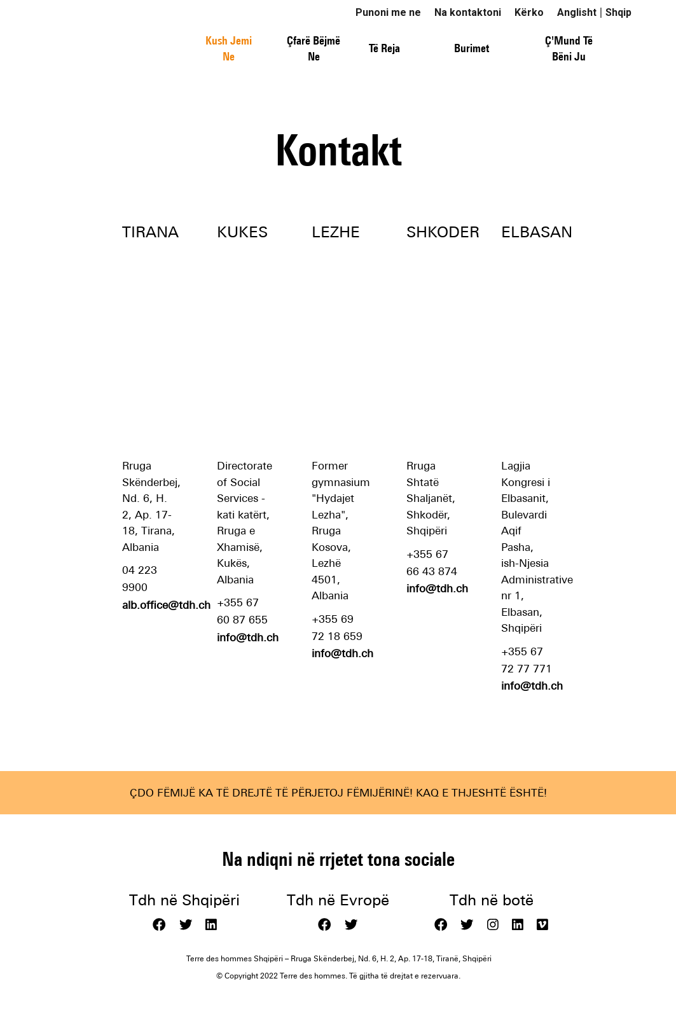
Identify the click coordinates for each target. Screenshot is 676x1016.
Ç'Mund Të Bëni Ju (569, 49)
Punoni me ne (388, 12)
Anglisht (577, 12)
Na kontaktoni (467, 12)
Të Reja (384, 48)
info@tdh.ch (248, 637)
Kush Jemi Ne (228, 49)
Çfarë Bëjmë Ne (313, 49)
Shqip (618, 12)
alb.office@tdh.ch (166, 605)
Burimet (471, 48)
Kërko (529, 12)
